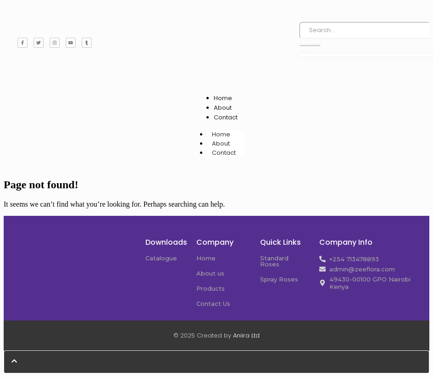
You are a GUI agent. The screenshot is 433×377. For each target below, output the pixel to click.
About (223, 107)
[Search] (364, 30)
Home (223, 98)
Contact (226, 117)
